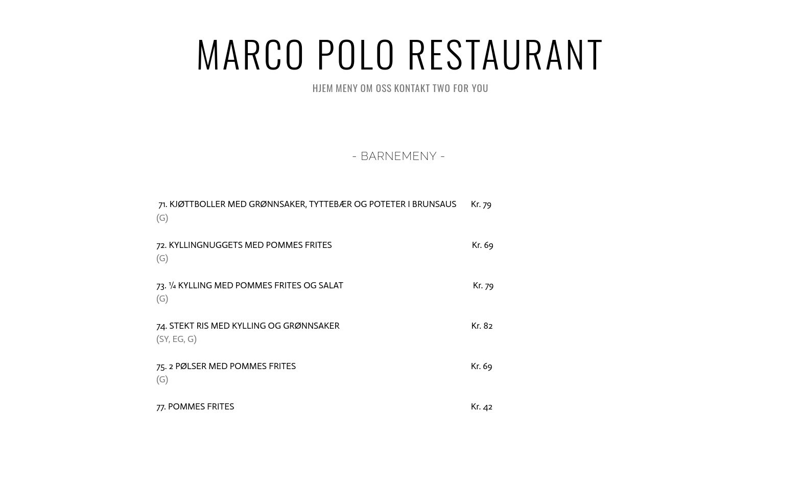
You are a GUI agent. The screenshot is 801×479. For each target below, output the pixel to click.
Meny (347, 87)
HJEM (323, 87)
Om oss (376, 87)
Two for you (461, 87)
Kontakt (412, 87)
